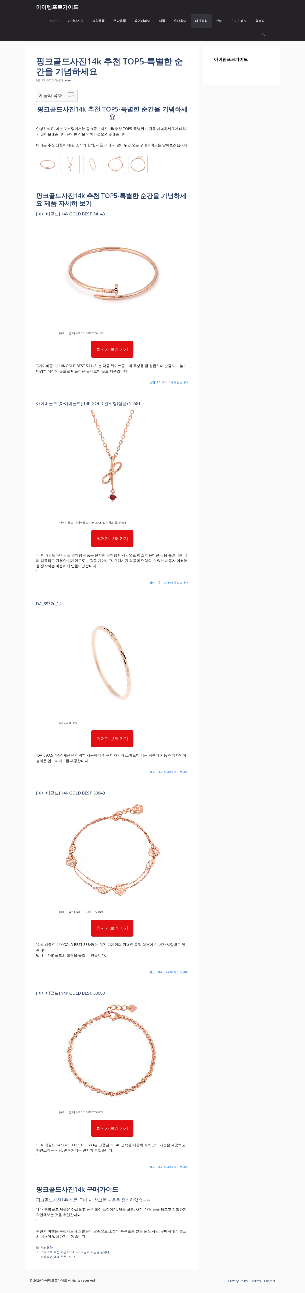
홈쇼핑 (260, 20)
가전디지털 (76, 20)
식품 (162, 20)
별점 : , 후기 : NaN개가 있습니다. (169, 582)
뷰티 (219, 20)
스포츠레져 (239, 20)
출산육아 (180, 20)
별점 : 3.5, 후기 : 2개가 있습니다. (169, 382)
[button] (263, 34)
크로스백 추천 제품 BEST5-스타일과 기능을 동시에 (75, 1252)
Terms (256, 1281)
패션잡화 (201, 20)
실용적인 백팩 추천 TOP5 (58, 1257)
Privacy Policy (238, 1281)
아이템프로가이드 (57, 6)
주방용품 (119, 20)
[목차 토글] (68, 95)
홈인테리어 (142, 20)
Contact (269, 1281)
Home (54, 20)
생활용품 (98, 20)
